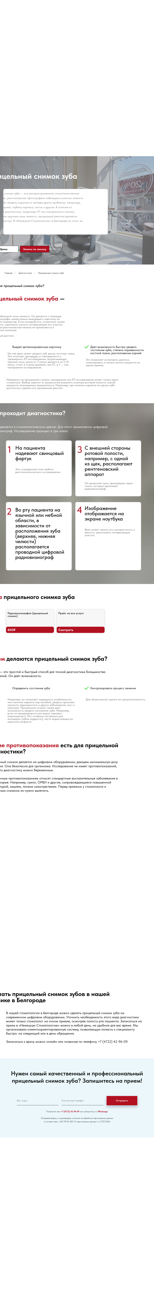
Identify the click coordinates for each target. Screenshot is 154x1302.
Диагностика (25, 272)
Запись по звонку (34, 249)
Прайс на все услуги (71, 613)
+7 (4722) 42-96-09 (112, 1041)
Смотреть (65, 630)
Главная (8, 272)
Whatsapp (103, 1111)
